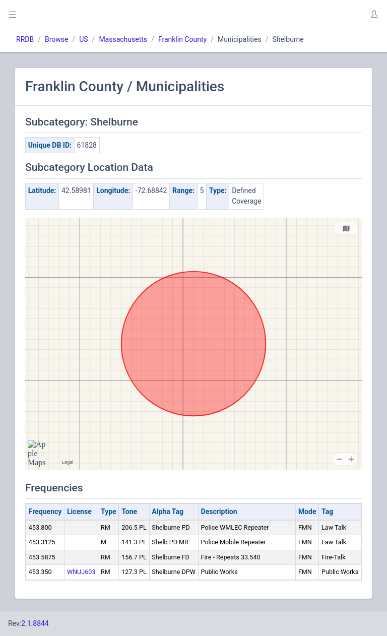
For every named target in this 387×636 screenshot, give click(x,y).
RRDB (25, 39)
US (83, 39)
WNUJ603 (81, 572)
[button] (374, 14)
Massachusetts (123, 39)
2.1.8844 (35, 623)
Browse (56, 39)
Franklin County (182, 39)
